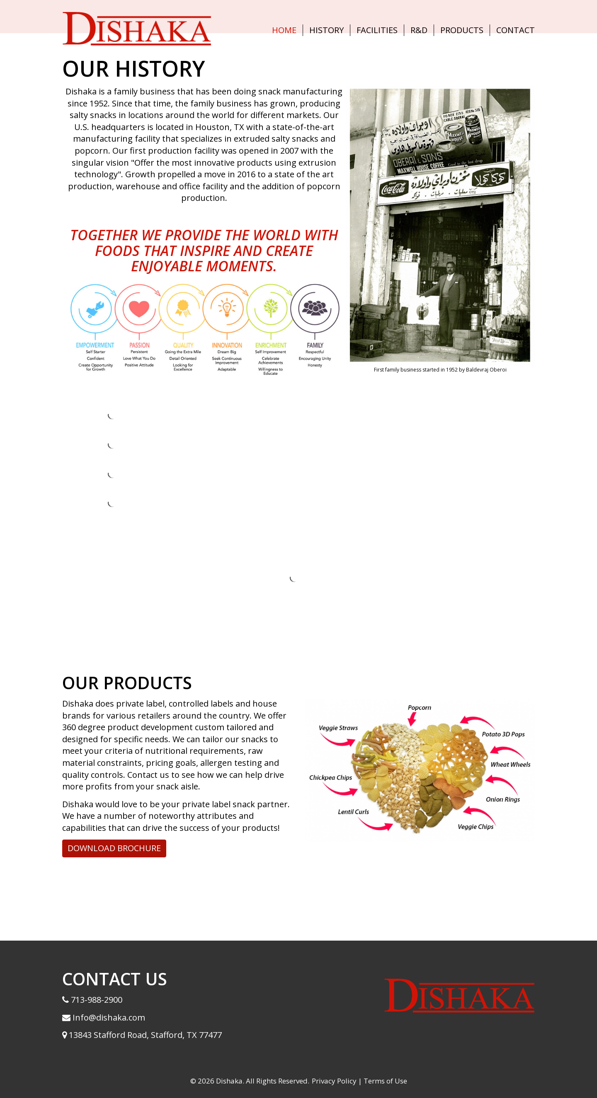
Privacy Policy (334, 1081)
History (326, 30)
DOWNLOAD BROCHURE (114, 848)
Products (461, 30)
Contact (515, 30)
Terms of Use (385, 1081)
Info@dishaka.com (107, 1017)
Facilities (377, 30)
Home (284, 30)
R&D (418, 30)
